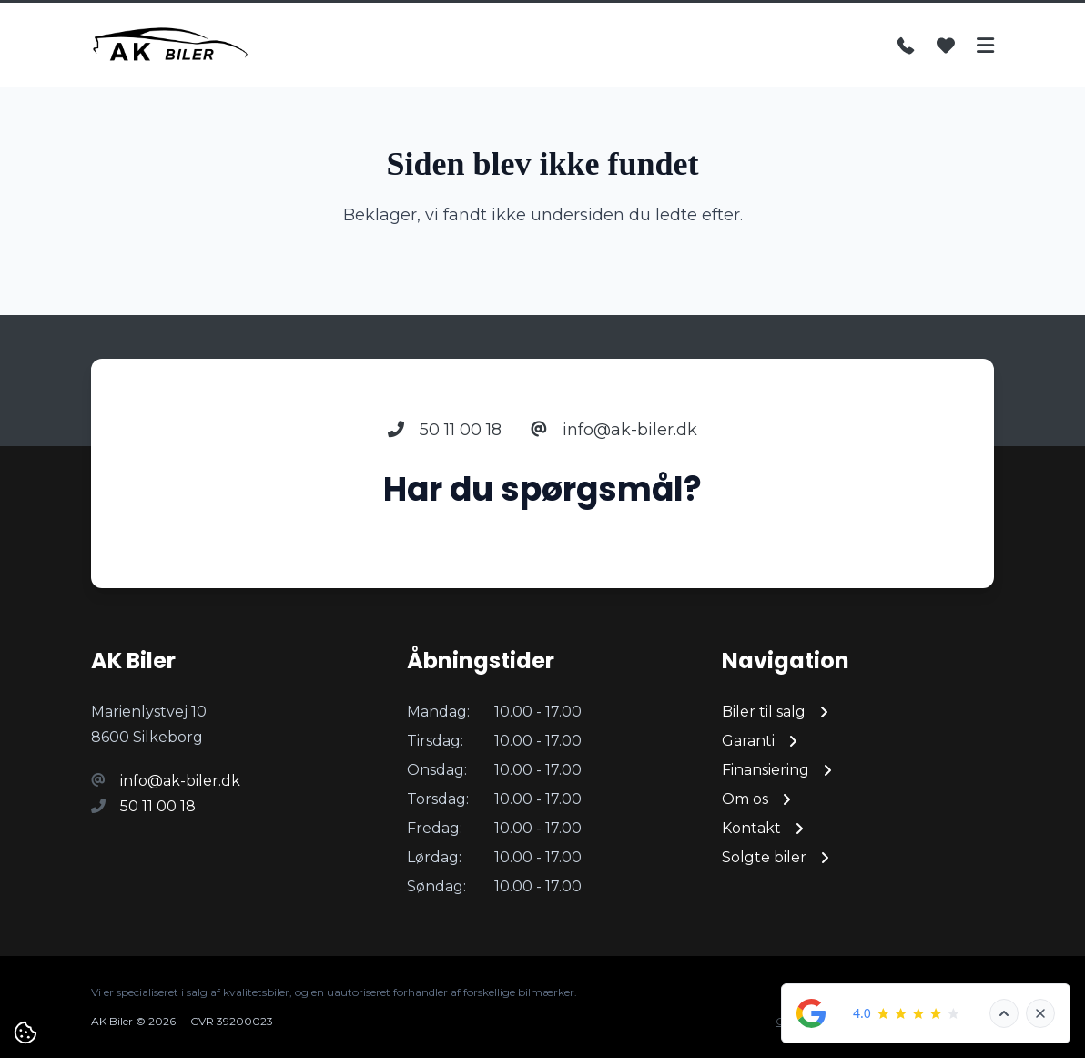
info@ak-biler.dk (614, 430)
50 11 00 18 (445, 430)
